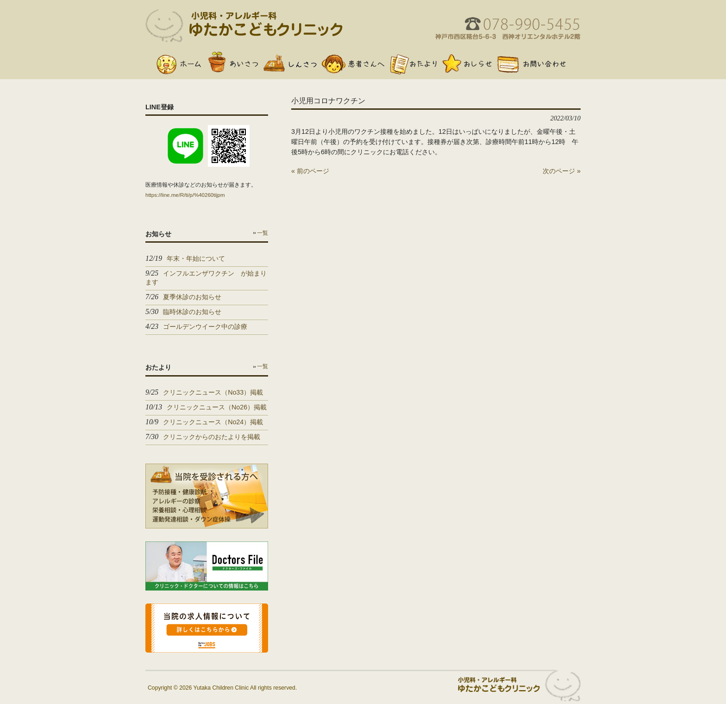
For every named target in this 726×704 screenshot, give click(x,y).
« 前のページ (310, 171)
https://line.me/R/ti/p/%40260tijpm (185, 195)
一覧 (262, 233)
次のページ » (562, 171)
